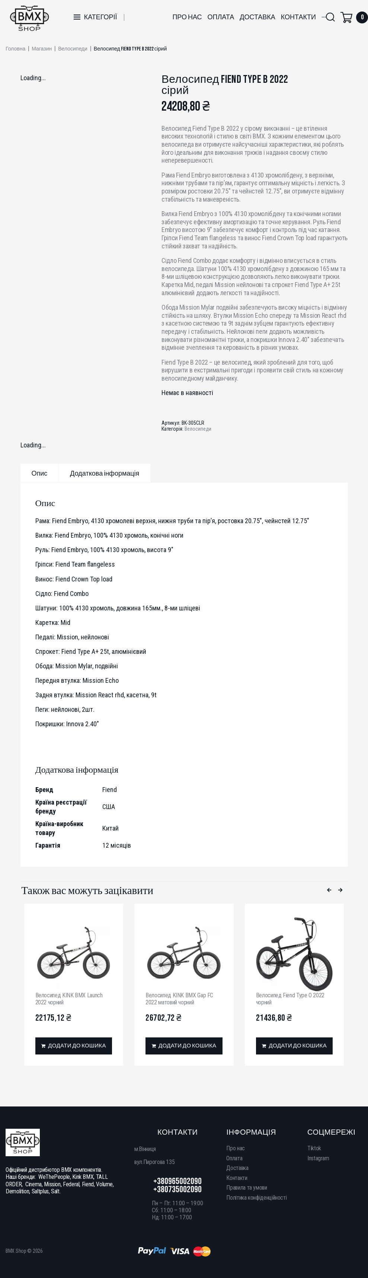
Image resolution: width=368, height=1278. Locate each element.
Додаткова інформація (104, 473)
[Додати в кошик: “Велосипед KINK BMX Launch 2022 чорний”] (73, 1045)
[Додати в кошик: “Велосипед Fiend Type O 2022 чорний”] (294, 1045)
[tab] (39, 473)
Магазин (42, 49)
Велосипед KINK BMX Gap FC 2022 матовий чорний (179, 999)
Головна (15, 49)
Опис (40, 473)
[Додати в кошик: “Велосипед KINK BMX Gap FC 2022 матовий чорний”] (184, 1045)
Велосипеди (72, 49)
